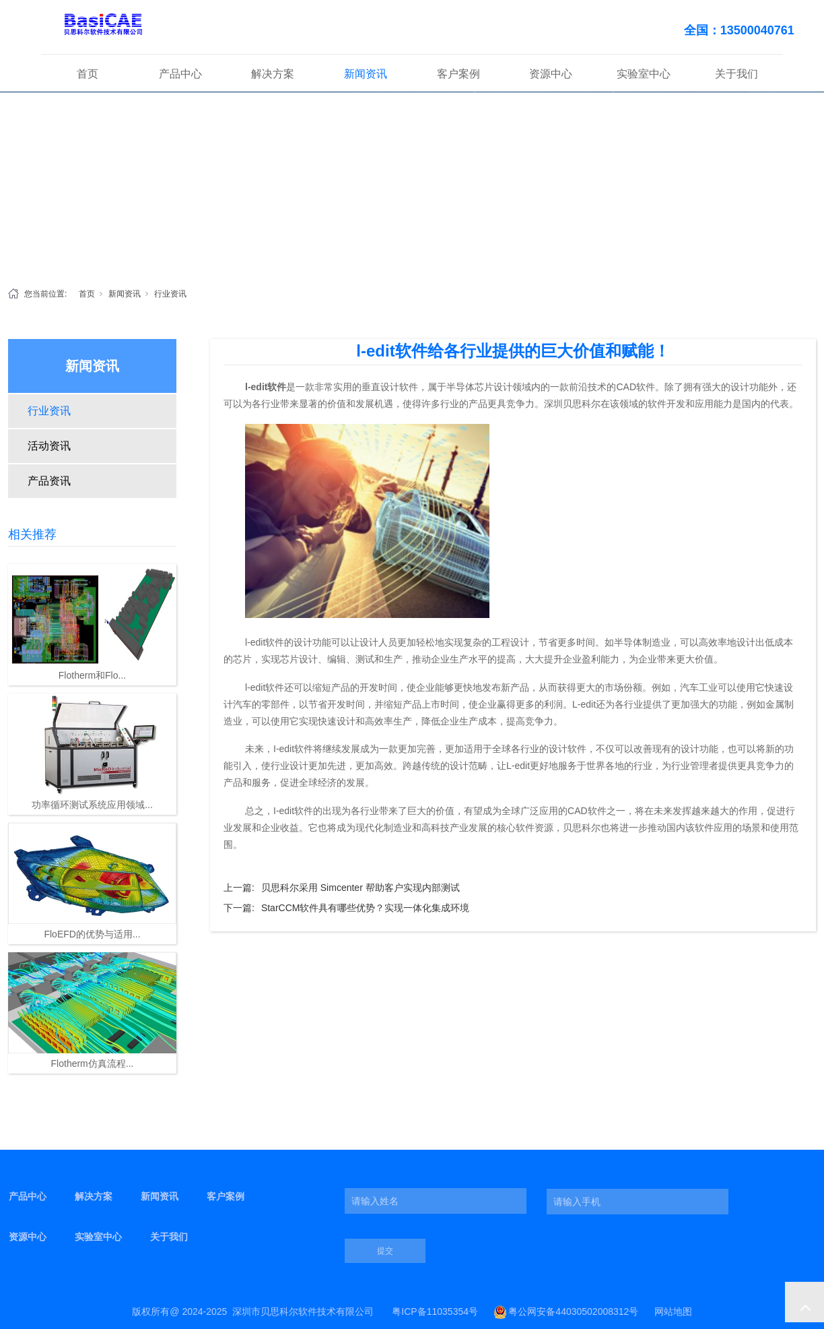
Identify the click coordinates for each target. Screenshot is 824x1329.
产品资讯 (49, 481)
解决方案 (272, 74)
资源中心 (550, 74)
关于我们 (736, 74)
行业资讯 (170, 294)
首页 (87, 74)
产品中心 (180, 74)
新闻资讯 (365, 74)
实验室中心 (644, 74)
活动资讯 (49, 446)
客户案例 (458, 74)
